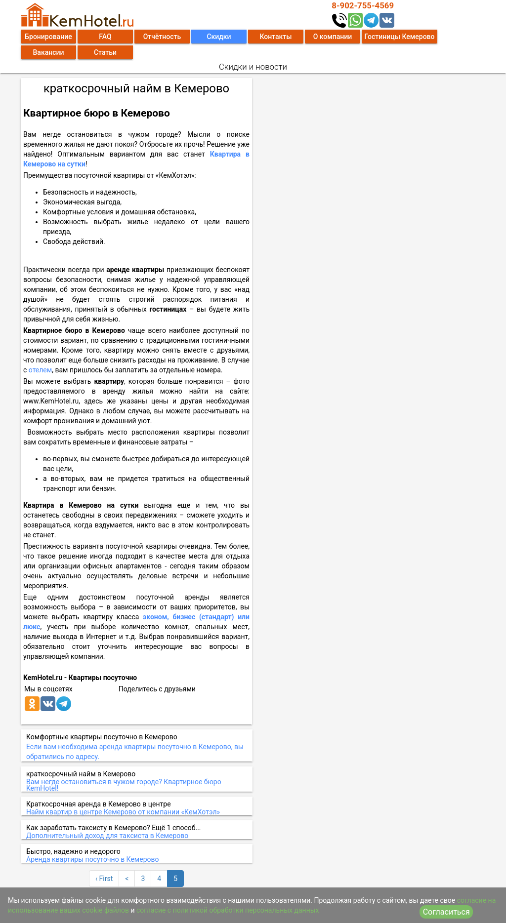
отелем (40, 370)
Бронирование (48, 36)
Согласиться (446, 912)
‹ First (104, 879)
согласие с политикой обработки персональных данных (227, 910)
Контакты (275, 36)
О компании (332, 36)
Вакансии (48, 52)
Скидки (219, 36)
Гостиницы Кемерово (399, 36)
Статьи (105, 52)
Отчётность (162, 36)
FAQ (105, 36)
